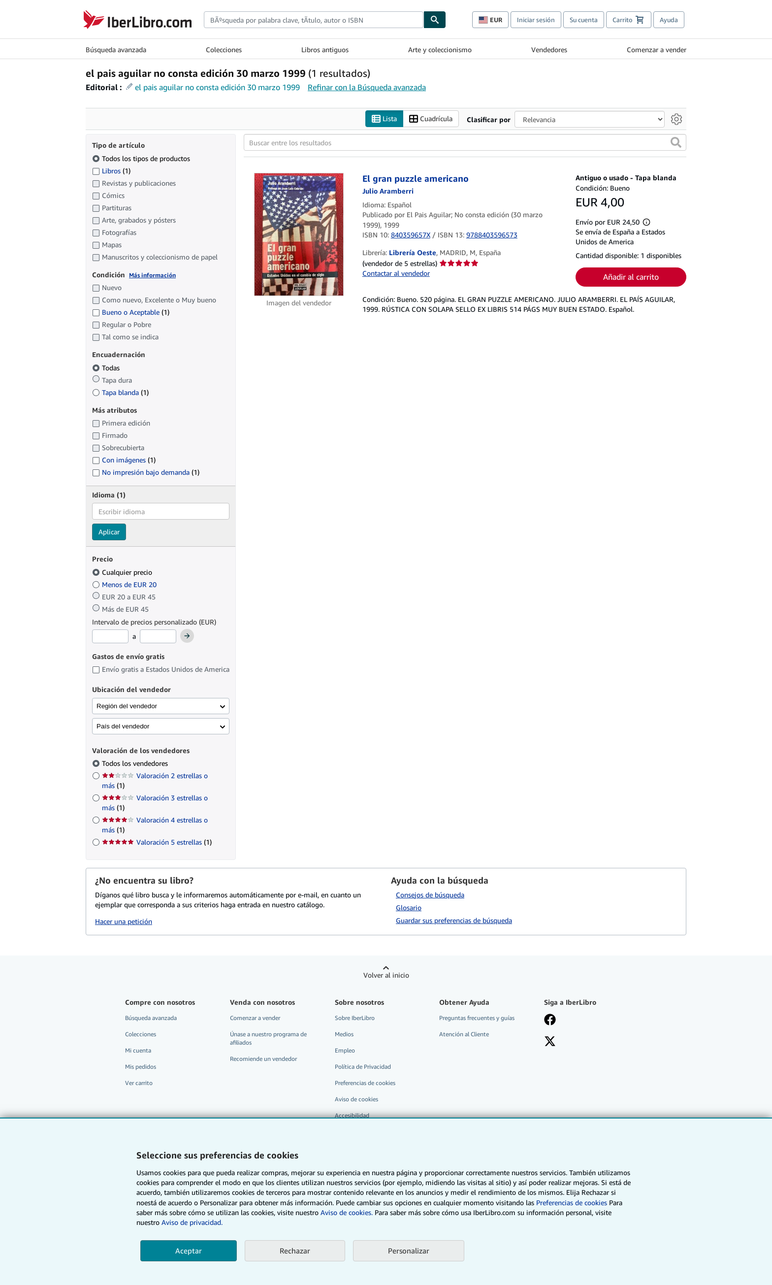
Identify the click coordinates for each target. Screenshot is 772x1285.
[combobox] (313, 19)
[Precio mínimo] (110, 637)
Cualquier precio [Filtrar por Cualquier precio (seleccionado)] (123, 572)
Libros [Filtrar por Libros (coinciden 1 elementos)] (111, 170)
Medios (344, 1034)
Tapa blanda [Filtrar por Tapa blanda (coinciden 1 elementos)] (120, 392)
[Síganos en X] (550, 1042)
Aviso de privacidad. (192, 1222)
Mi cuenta (138, 1050)
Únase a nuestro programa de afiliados (268, 1038)
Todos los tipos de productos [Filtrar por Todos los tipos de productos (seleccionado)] (142, 158)
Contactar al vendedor (396, 273)
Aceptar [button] (188, 1250)
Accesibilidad (352, 1116)
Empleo (345, 1050)
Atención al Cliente (464, 1034)
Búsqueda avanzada (116, 49)
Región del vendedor (126, 706)
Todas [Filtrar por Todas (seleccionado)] (107, 367)
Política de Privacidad (363, 1067)
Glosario (408, 907)
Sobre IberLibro (355, 1017)
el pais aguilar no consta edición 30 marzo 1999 (217, 87)
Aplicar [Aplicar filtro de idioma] (109, 532)
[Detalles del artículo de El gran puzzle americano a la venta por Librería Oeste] (299, 235)
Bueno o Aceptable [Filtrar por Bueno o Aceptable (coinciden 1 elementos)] (130, 312)
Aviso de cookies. (347, 1212)
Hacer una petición (123, 922)
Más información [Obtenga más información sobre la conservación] (152, 275)
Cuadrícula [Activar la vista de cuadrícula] (430, 119)
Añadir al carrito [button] (631, 277)
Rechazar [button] (295, 1250)
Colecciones (224, 49)
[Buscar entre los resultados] (465, 142)
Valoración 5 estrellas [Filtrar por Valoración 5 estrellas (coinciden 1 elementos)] (157, 842)
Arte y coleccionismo (440, 49)
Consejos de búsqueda (430, 894)
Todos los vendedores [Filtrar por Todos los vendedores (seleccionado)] (136, 763)
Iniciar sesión (536, 20)
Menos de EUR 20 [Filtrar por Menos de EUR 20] (125, 584)
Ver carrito (139, 1083)
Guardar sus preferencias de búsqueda (454, 920)
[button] (676, 142)
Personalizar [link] (408, 1250)
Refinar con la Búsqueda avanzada (367, 87)
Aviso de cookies (356, 1099)
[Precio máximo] (158, 637)
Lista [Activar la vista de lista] (384, 119)
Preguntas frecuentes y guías (477, 1017)
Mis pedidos (140, 1067)
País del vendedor (122, 726)
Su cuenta (584, 20)
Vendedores (549, 49)
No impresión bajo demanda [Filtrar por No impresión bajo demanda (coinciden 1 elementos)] (145, 472)
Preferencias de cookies (571, 1202)
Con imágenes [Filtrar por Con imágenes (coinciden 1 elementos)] (124, 460)
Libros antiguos (325, 49)
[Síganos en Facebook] (550, 1020)
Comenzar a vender (656, 49)
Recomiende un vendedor (263, 1059)
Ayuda (669, 20)
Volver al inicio (386, 975)
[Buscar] (435, 19)
